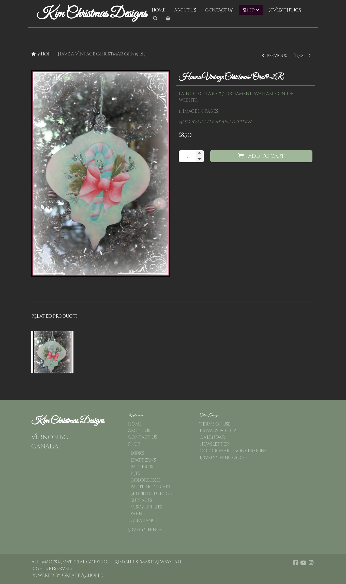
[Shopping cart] (168, 18)
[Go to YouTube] (303, 562)
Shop (44, 54)
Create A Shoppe (82, 576)
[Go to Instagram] (311, 562)
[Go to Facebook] (296, 562)
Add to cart (261, 156)
